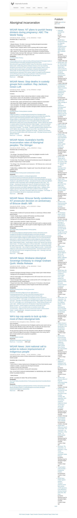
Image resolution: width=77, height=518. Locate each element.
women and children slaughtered (25, 187)
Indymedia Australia (21, 3)
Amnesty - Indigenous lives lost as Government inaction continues (29, 308)
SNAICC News (30, 64)
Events (22, 7)
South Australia (27, 172)
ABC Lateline (17, 65)
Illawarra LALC (35, 237)
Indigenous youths (30, 239)
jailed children (36, 121)
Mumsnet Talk (37, 70)
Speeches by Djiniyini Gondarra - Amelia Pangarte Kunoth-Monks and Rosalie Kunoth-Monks (29, 305)
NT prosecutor (43, 237)
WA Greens (26, 119)
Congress (19, 64)
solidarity (33, 61)
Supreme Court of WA (27, 121)
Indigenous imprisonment (23, 389)
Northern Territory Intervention (36, 232)
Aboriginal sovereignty (22, 234)
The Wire (36, 64)
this (39, 14)
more (56, 506)
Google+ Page (29, 514)
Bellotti (20, 180)
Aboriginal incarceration (20, 62)
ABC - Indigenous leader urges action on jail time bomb (35, 245)
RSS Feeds (22, 514)
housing (12, 176)
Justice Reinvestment (19, 117)
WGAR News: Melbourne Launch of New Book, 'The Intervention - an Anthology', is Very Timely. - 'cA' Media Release (62, 430)
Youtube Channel (38, 514)
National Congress (40, 236)
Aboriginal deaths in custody (21, 387)
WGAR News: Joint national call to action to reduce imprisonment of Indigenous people (28, 349)
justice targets (32, 67)
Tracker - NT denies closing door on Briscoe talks (25, 244)
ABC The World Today (19, 70)
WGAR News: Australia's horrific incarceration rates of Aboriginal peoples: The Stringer (27, 142)
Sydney (34, 229)
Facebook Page (47, 514)
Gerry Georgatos (38, 114)
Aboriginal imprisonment (32, 62)
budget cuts (27, 297)
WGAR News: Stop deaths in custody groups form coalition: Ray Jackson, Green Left (29, 84)
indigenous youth (39, 117)
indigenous (16, 61)
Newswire (16, 7)
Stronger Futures (21, 236)
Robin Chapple (18, 121)
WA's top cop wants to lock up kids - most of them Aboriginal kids (29, 317)
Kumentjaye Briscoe (30, 236)
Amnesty (32, 114)
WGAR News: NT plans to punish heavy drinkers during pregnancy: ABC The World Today (31, 32)
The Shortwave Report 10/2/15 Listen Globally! (61, 214)
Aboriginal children (29, 117)
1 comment (19, 135)
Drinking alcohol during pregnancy (22, 73)
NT (41, 61)
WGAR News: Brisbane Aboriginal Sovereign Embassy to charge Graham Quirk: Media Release (30, 261)
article (62, 22)
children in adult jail (18, 119)
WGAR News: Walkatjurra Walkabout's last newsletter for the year (62, 363)
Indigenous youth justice (41, 239)
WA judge (42, 121)
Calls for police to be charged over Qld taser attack (27, 75)
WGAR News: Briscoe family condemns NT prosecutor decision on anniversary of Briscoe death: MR (31, 201)
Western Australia (27, 111)
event (58, 23)
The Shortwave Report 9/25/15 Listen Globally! (61, 419)
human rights (22, 61)
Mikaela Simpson (32, 65)
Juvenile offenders (26, 340)
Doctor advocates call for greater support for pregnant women (30, 72)
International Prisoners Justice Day (31, 179)
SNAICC (24, 64)
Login (46, 7)
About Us (40, 7)
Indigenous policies (27, 237)
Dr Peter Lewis (25, 67)
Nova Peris (19, 179)
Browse (28, 7)
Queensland (31, 289)
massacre (18, 177)
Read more (12, 77)
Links (34, 7)
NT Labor (16, 180)
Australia (12, 57)
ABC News (47, 64)
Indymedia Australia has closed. (61, 32)
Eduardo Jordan (35, 73)
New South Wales (14, 229)
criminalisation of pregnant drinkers (34, 69)
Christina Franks (29, 70)
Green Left (41, 64)
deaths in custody (20, 114)
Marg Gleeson (24, 65)
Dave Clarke (17, 122)
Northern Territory (18, 57)
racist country (24, 122)
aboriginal (37, 61)
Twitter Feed (55, 514)
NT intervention (13, 232)
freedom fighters (18, 237)
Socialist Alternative (43, 116)
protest (11, 61)
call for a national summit (19, 239)
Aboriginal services (35, 297)
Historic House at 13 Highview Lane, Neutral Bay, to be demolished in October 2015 (62, 326)
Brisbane (12, 289)
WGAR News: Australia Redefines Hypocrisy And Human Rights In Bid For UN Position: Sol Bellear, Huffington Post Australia (62, 253)
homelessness (25, 177)
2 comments (19, 342)
